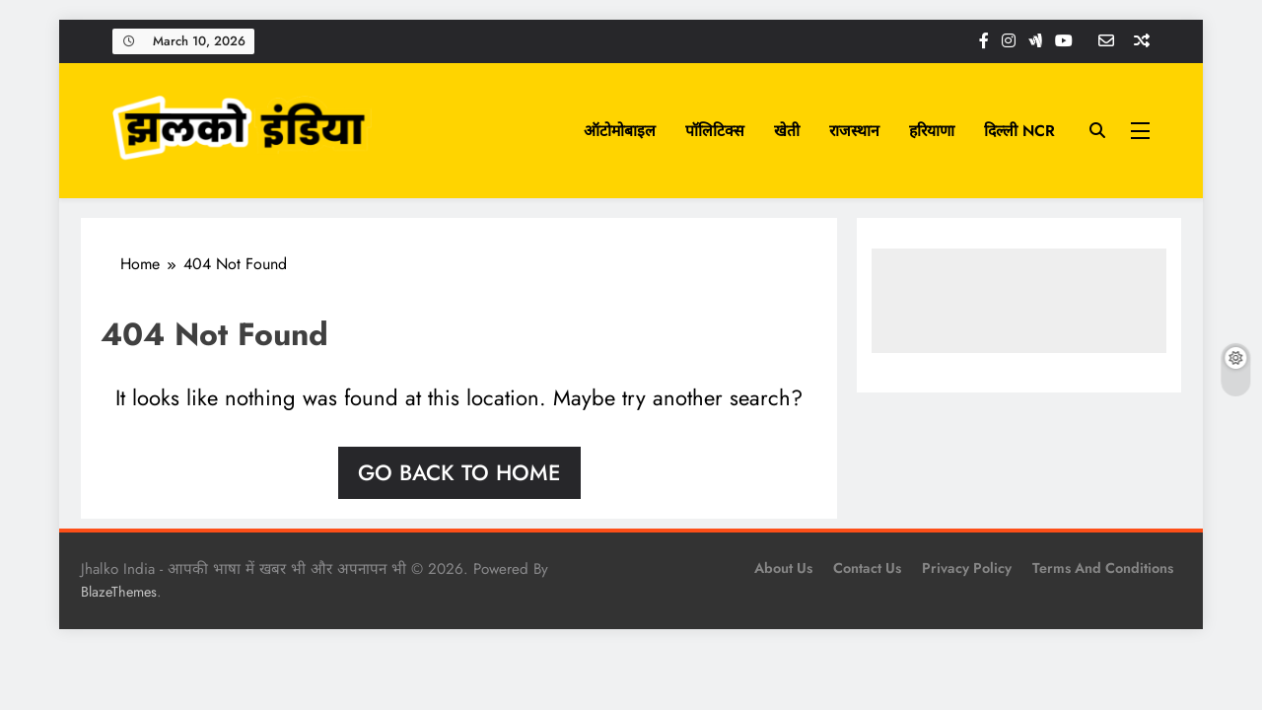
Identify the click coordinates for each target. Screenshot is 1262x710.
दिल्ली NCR (1019, 130)
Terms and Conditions (1102, 568)
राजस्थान (854, 130)
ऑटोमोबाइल (620, 130)
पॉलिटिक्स (714, 130)
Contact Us (867, 568)
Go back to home (459, 472)
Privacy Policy (967, 568)
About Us (783, 568)
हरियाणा (931, 130)
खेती (787, 130)
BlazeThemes (119, 592)
